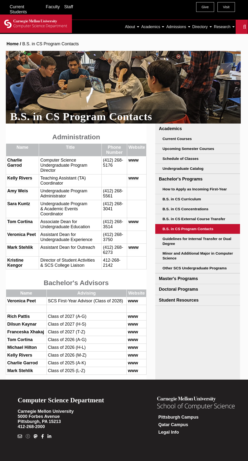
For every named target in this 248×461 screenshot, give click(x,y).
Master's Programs (178, 278)
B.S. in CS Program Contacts (188, 229)
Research (222, 27)
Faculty (53, 6)
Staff (68, 6)
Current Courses (177, 139)
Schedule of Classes (181, 158)
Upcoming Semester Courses (188, 149)
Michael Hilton (22, 347)
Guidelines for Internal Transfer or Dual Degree (197, 241)
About (130, 27)
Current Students (18, 9)
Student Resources (179, 300)
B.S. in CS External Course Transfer (194, 219)
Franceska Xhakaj (25, 331)
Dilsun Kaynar (22, 324)
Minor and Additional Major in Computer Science (198, 255)
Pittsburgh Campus (178, 417)
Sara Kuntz (18, 203)
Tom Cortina (20, 221)
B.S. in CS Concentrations (186, 209)
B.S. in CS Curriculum (182, 199)
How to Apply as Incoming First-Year (195, 189)
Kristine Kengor (15, 263)
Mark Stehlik (20, 247)
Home (13, 43)
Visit (226, 7)
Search (238, 27)
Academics (150, 27)
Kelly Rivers (19, 178)
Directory (200, 27)
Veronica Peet (21, 234)
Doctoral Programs (178, 289)
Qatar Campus (173, 424)
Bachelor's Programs (180, 179)
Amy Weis (17, 190)
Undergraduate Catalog (183, 168)
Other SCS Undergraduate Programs (195, 268)
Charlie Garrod (14, 163)
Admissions (176, 27)
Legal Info (168, 432)
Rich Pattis (18, 316)
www (133, 160)
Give (205, 7)
